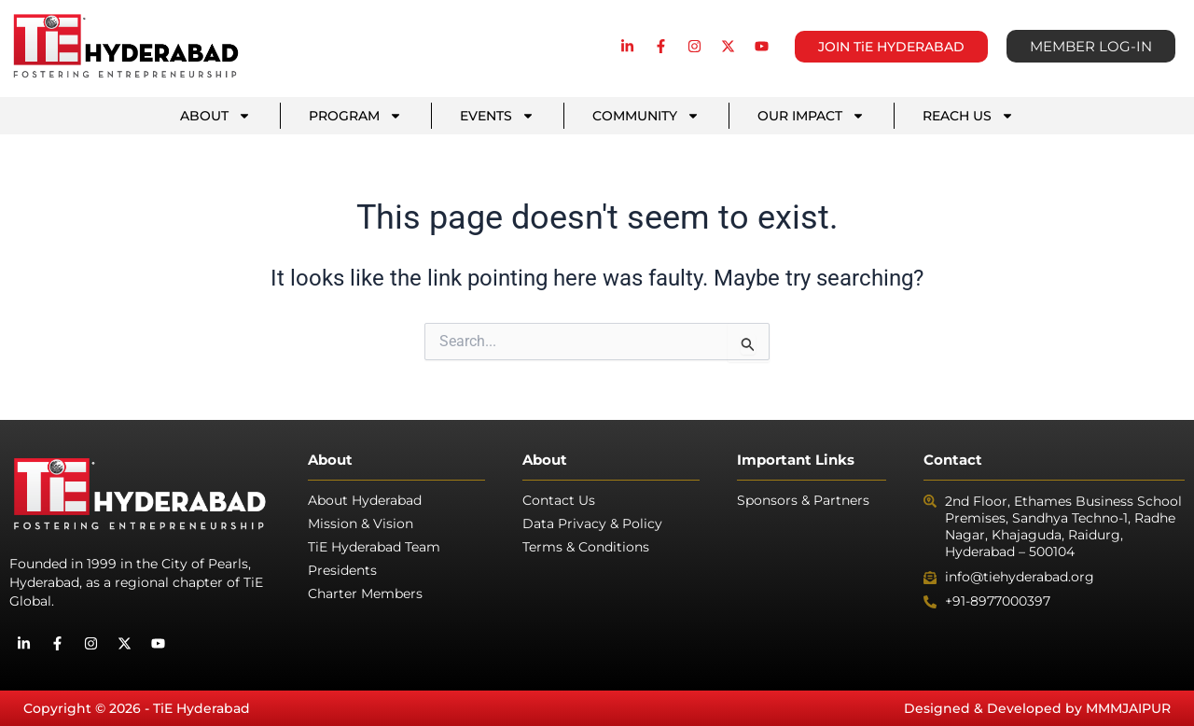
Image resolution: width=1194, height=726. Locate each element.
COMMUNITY (646, 116)
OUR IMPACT (811, 116)
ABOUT (215, 116)
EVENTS (497, 116)
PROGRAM (355, 116)
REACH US (968, 116)
